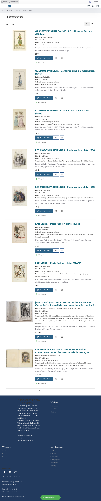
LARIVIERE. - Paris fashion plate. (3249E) (58, 263)
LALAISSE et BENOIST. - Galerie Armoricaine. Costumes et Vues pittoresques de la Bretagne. (62, 351)
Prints (18, 11)
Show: (87, 24)
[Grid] (7, 24)
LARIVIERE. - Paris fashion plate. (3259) (57, 224)
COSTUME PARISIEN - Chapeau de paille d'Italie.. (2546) (63, 112)
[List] (12, 24)
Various (9, 11)
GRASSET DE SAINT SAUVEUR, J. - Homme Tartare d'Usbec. (63, 32)
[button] (44, 58)
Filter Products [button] (51, 497)
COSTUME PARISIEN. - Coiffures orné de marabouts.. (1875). (65, 72)
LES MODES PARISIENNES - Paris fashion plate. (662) (65, 187)
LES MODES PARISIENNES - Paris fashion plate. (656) (65, 150)
